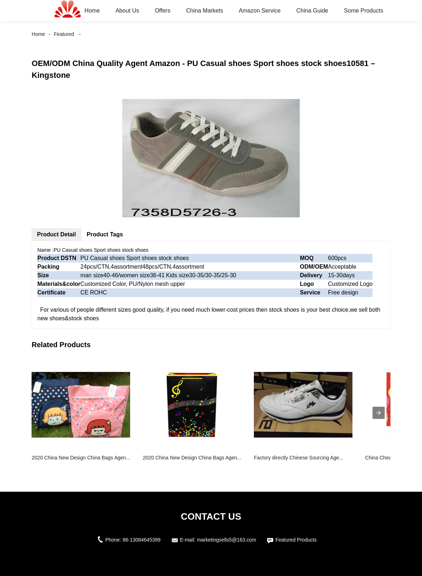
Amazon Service (260, 11)
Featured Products (296, 540)
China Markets (204, 11)
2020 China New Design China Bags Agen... (81, 458)
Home (92, 11)
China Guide (312, 11)
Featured (64, 34)
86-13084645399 (142, 540)
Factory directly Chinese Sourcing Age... (298, 458)
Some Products (363, 11)
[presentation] (379, 413)
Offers (162, 11)
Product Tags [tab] (105, 234)
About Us (127, 11)
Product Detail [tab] (56, 234)
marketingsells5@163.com (226, 540)
